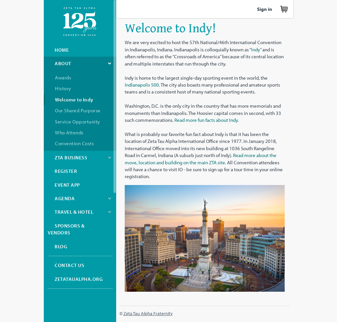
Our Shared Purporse (78, 110)
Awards (63, 77)
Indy (255, 49)
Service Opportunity (77, 122)
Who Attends (69, 132)
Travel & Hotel (74, 212)
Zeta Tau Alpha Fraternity (148, 313)
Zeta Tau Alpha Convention (80, 21)
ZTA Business (71, 157)
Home (62, 50)
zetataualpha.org (79, 279)
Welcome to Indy (74, 99)
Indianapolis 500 (142, 85)
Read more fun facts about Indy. (206, 120)
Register (66, 171)
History (63, 88)
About (63, 63)
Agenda (65, 198)
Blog (61, 246)
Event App (67, 185)
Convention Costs (74, 143)
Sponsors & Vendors (66, 229)
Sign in (264, 9)
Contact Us (69, 265)
